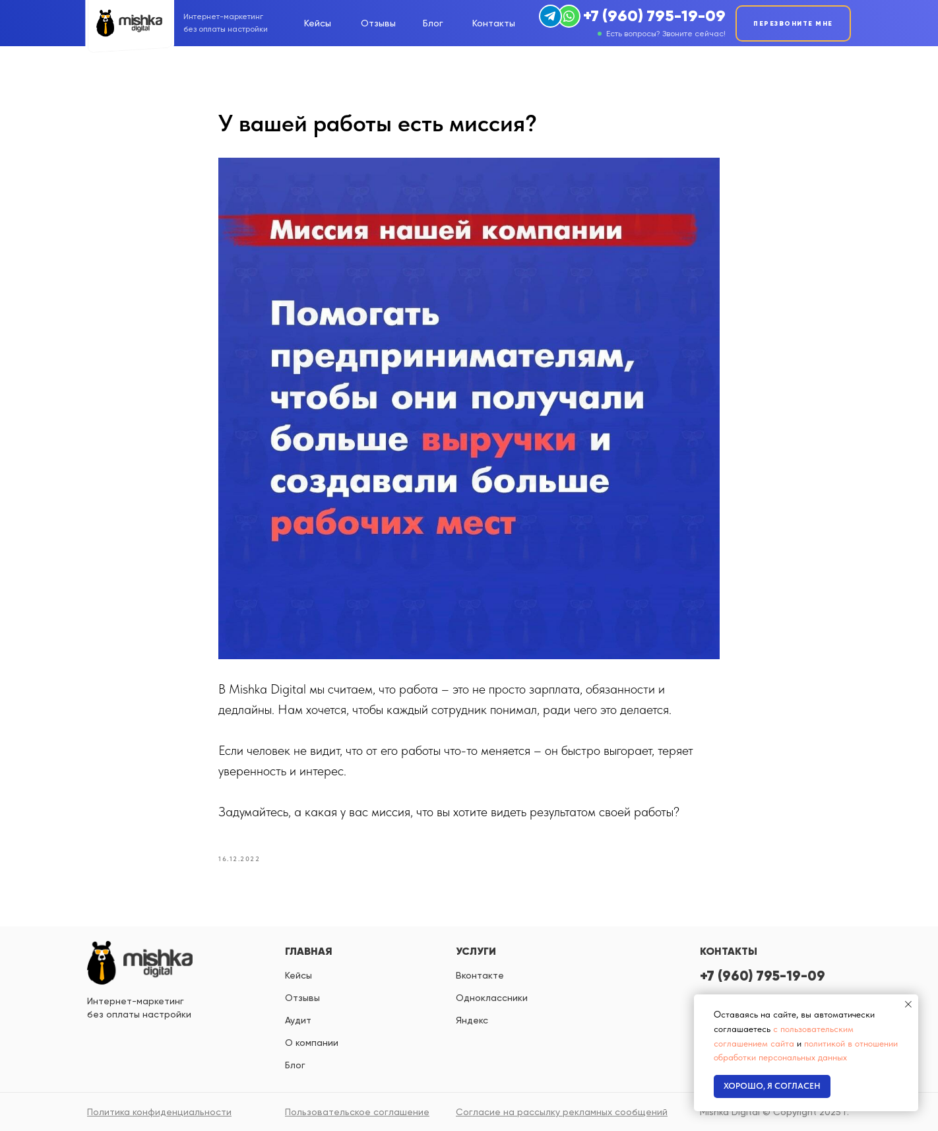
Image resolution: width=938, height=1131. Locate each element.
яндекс (472, 1020)
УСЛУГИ (476, 950)
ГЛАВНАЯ (308, 950)
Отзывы (378, 23)
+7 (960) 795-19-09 (654, 16)
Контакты (493, 23)
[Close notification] (908, 1004)
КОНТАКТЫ (728, 950)
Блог (433, 23)
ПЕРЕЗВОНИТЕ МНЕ (793, 23)
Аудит (298, 1020)
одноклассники (492, 997)
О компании (311, 1042)
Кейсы (317, 23)
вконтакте (480, 975)
